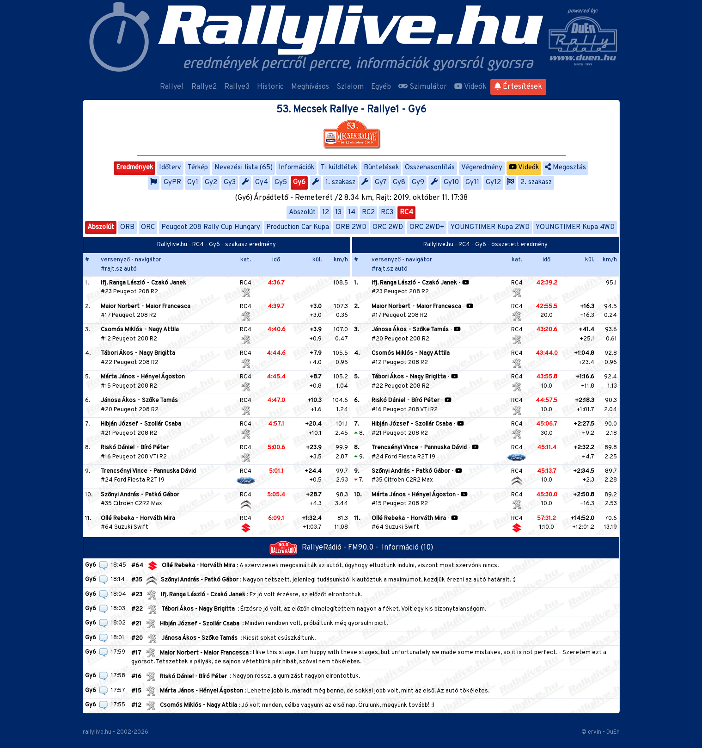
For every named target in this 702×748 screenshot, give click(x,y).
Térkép (198, 167)
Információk (296, 167)
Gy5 (281, 182)
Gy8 (399, 182)
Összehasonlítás (430, 167)
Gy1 (192, 182)
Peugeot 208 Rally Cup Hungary (210, 227)
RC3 (387, 212)
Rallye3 (237, 87)
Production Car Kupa (297, 227)
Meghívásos (310, 87)
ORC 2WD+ (426, 227)
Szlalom (350, 87)
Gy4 (261, 182)
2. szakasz (536, 182)
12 (325, 212)
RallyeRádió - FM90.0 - (325, 547)
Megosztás (565, 167)
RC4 (406, 212)
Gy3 (230, 182)
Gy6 (299, 182)
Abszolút (302, 212)
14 (351, 212)
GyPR (172, 182)
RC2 (368, 212)
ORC (148, 227)
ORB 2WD (351, 227)
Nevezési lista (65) (243, 167)
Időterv (170, 167)
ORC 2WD (387, 227)
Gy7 (381, 182)
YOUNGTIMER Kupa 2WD (490, 227)
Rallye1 (172, 87)
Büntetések (381, 167)
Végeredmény (481, 167)
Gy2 (211, 182)
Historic (270, 87)
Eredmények (134, 167)
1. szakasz (340, 182)
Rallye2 (204, 87)
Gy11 (472, 182)
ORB (127, 227)
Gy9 (418, 182)
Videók (470, 87)
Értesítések (518, 87)
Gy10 (451, 182)
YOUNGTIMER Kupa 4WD (575, 227)
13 (338, 212)
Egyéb (381, 87)
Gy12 (493, 182)
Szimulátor (422, 87)
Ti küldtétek (339, 167)
